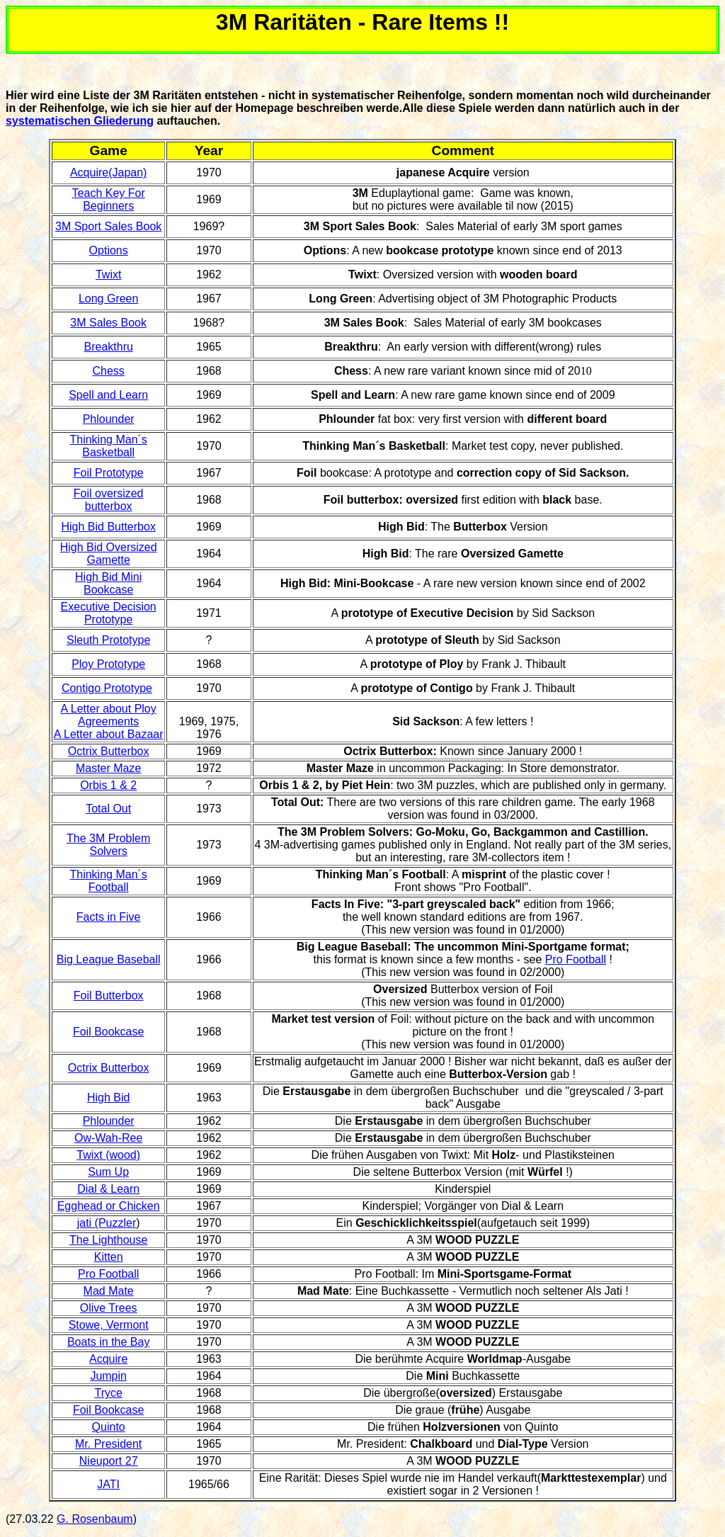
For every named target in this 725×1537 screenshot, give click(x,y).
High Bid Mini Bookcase (108, 583)
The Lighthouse (108, 1240)
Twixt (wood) (108, 1155)
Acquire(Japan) (108, 172)
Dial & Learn (108, 1189)
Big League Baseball (109, 959)
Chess (108, 371)
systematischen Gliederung (80, 121)
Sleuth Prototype (108, 640)
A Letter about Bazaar (109, 734)
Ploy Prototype (108, 664)
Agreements (108, 721)
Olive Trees (108, 1308)
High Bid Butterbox (108, 527)
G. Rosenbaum (95, 1519)
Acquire (108, 1359)
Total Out (108, 808)
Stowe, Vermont (109, 1325)
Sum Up (108, 1172)
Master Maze (108, 768)
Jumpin (108, 1376)
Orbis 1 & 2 (108, 785)
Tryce (108, 1393)
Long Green (109, 299)
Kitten (108, 1257)
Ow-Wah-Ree (108, 1138)
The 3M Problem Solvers (108, 844)
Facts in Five (108, 917)
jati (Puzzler (107, 1223)
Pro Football (575, 959)
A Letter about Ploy (108, 709)
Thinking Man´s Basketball (108, 445)
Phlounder (109, 419)
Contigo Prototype (107, 688)
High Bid (108, 1097)
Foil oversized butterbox (109, 499)
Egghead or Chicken (108, 1206)
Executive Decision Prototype (108, 613)
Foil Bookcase (108, 1032)
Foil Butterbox (109, 995)
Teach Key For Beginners (108, 199)
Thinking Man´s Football (108, 880)
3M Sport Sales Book (108, 226)
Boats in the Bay (108, 1342)
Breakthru (108, 347)
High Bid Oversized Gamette (108, 553)
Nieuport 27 (108, 1461)
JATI (108, 1484)
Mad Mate (109, 1291)
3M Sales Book (108, 323)
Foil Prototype (109, 473)
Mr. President (108, 1444)
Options (108, 250)
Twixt (108, 274)
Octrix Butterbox (108, 751)
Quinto (108, 1427)
